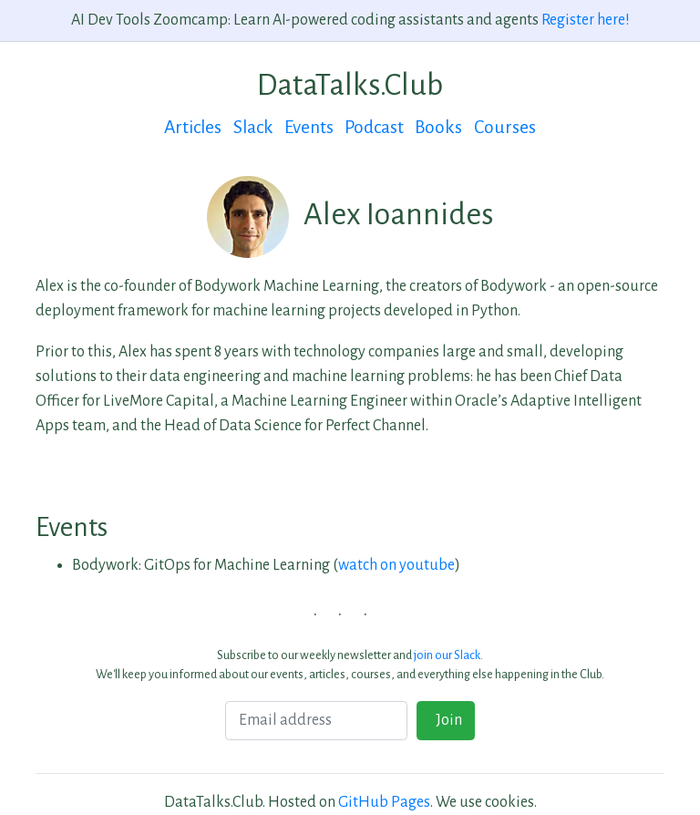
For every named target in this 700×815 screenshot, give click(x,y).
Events (309, 127)
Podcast (374, 127)
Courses (505, 127)
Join (446, 720)
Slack (253, 127)
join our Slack (447, 655)
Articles (192, 127)
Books (438, 127)
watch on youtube (396, 565)
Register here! (585, 20)
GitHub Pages (384, 802)
